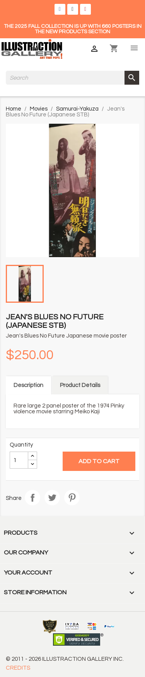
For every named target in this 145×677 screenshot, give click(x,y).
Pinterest (72, 497)
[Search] (72, 78)
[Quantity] (19, 460)
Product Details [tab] (80, 385)
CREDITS (18, 668)
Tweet (52, 497)
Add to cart (98, 461)
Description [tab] (28, 385)
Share (32, 497)
